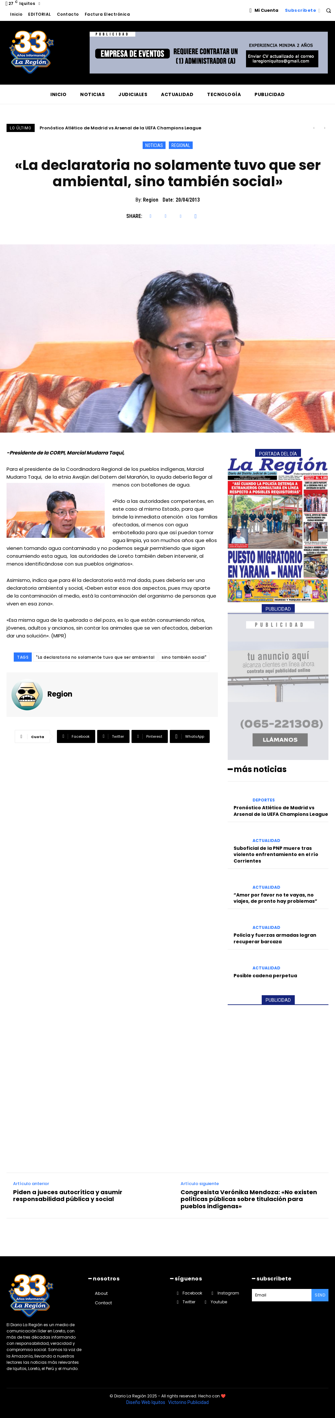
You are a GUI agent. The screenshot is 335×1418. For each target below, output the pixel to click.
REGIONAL (181, 145)
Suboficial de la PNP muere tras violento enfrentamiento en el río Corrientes (276, 854)
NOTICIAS (154, 145)
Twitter (189, 1302)
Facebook (192, 1293)
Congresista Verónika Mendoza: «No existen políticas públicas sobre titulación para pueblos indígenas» (249, 1199)
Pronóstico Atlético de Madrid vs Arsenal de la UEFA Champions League (120, 128)
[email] (281, 1295)
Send (320, 1295)
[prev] (314, 128)
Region (150, 200)
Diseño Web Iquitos (146, 1402)
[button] (328, 10)
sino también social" (184, 657)
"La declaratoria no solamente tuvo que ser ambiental (95, 657)
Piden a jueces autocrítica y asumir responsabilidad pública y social (67, 1196)
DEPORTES (264, 800)
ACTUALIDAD (266, 841)
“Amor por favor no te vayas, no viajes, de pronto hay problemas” (275, 898)
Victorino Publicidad (188, 1402)
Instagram (228, 1293)
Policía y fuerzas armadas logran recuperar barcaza (275, 938)
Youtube (219, 1302)
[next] (324, 128)
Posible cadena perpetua (265, 975)
